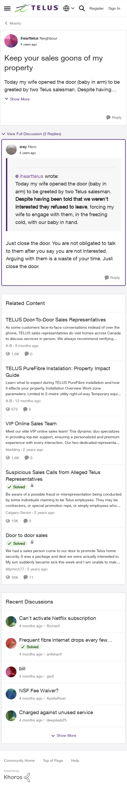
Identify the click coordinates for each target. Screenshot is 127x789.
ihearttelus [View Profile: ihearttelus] (29, 38)
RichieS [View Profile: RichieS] (53, 625)
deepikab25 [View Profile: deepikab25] (57, 720)
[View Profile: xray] (11, 149)
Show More (17, 99)
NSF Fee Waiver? (39, 690)
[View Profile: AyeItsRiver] (11, 694)
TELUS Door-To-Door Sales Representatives (56, 319)
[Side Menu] (7, 8)
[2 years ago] (32, 449)
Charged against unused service (56, 712)
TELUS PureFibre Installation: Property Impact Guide (58, 371)
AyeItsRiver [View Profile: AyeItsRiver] (56, 698)
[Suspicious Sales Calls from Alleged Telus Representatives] (63, 499)
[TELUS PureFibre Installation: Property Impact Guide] (63, 388)
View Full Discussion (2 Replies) (31, 133)
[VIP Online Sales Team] (63, 436)
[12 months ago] (27, 401)
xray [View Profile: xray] (23, 146)
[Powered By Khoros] (63, 776)
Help (75, 760)
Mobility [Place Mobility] (12, 23)
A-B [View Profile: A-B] (9, 345)
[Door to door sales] (63, 556)
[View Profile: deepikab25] (11, 715)
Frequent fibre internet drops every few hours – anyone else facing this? (63, 640)
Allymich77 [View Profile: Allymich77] (15, 569)
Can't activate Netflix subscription (57, 618)
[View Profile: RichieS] (11, 621)
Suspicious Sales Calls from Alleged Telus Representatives (53, 475)
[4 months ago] (31, 625)
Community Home (19, 760)
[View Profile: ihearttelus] (11, 41)
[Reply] (114, 117)
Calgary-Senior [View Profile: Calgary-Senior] (18, 512)
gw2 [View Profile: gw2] (50, 676)
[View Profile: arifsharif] (11, 643)
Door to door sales (27, 535)
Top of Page (53, 760)
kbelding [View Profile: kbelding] (13, 449)
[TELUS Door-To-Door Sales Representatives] (63, 332)
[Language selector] (69, 8)
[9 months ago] (26, 345)
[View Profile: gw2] (11, 672)
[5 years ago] (36, 569)
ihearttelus (31, 176)
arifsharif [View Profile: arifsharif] (54, 654)
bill (22, 668)
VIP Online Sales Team (31, 423)
